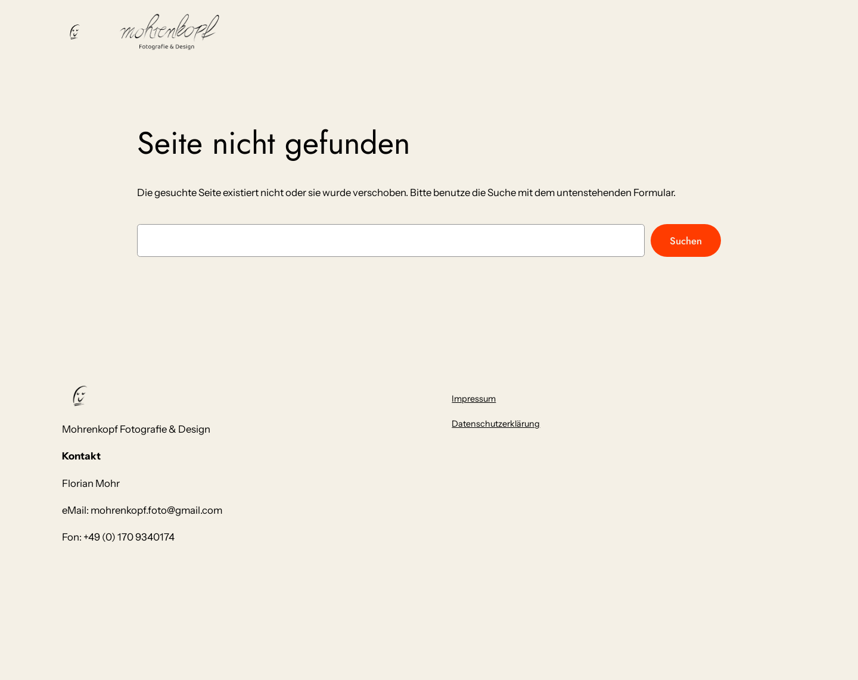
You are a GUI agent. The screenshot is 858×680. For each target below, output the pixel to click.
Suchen (686, 241)
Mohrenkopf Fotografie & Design (136, 429)
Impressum (474, 398)
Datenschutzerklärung (496, 423)
